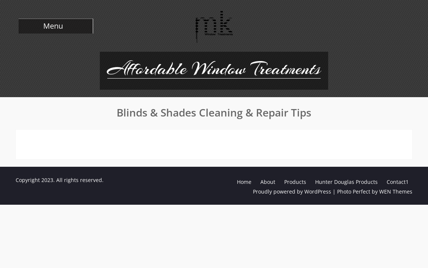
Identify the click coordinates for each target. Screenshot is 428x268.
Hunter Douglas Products (346, 181)
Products (295, 181)
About (267, 181)
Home (244, 181)
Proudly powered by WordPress (292, 191)
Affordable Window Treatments (214, 68)
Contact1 (398, 181)
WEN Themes (395, 191)
